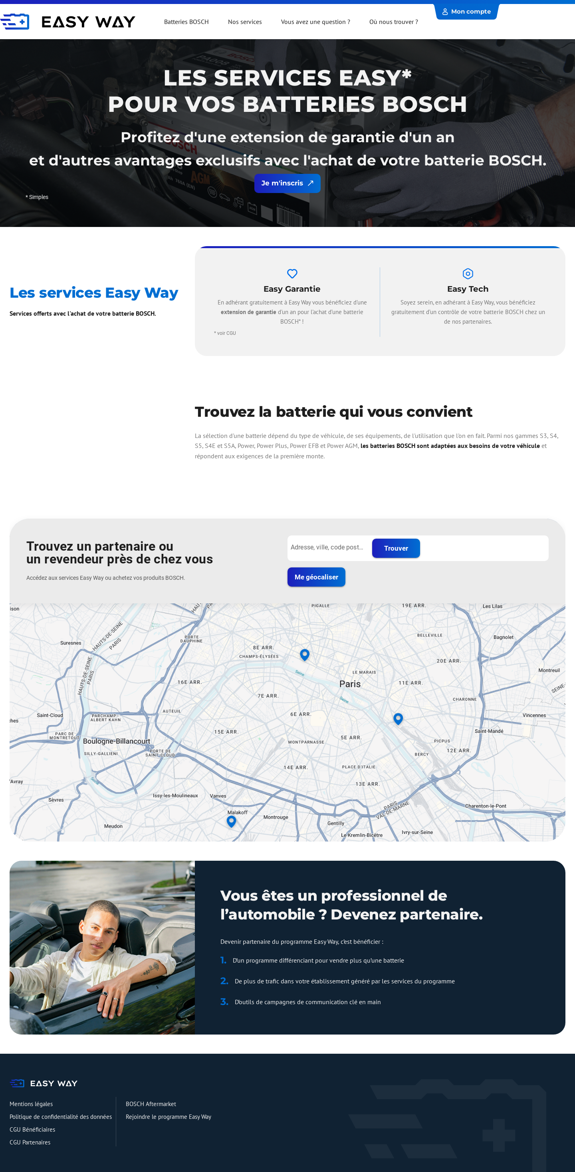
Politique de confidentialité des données (61, 1116)
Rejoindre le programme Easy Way (168, 1116)
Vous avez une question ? (315, 22)
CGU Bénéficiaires (32, 1129)
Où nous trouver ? (393, 22)
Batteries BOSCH (186, 22)
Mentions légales (31, 1104)
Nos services (245, 22)
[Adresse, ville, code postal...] (327, 547)
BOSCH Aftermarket (151, 1104)
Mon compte (466, 11)
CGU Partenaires (30, 1142)
